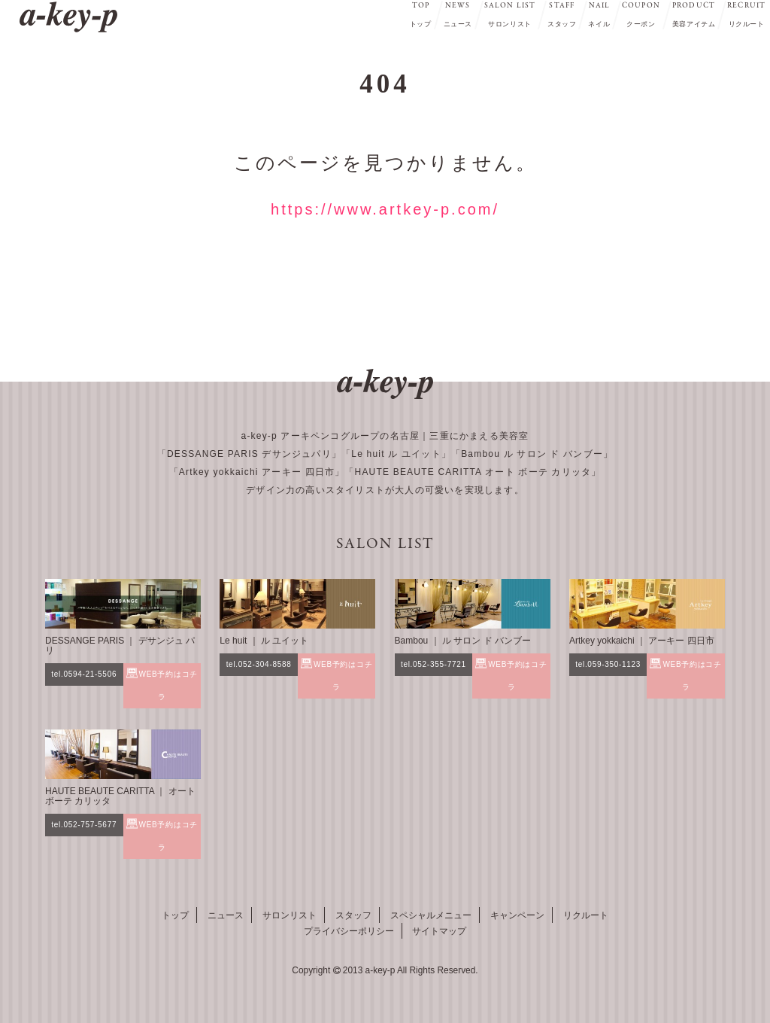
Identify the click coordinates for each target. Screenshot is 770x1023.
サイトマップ (439, 931)
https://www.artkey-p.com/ (385, 209)
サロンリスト (289, 915)
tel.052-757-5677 (84, 825)
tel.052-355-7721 (433, 664)
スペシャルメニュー (430, 915)
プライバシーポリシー (349, 931)
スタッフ (353, 915)
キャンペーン (517, 915)
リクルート (585, 915)
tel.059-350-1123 (608, 664)
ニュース (226, 915)
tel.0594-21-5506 (84, 674)
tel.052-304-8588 (259, 664)
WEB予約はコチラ (168, 685)
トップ (175, 915)
